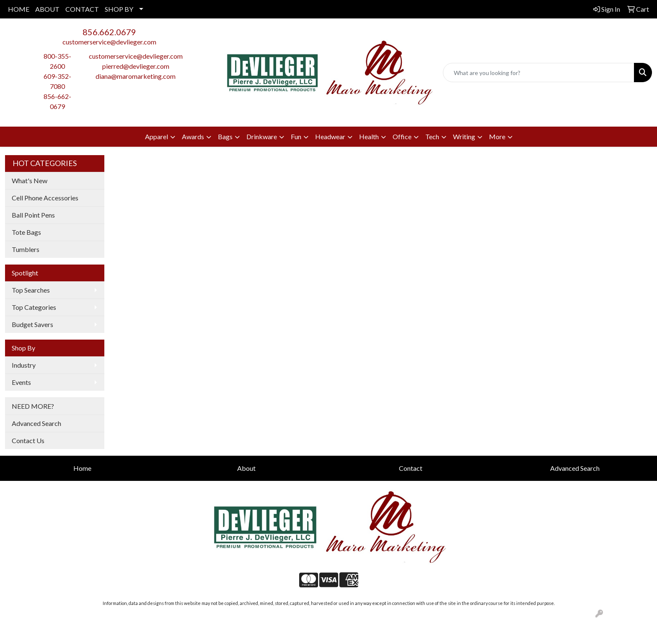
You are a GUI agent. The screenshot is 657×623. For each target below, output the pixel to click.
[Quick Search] (538, 72)
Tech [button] (432, 136)
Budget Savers (32, 324)
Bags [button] (225, 136)
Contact (410, 468)
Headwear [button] (330, 136)
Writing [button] (464, 136)
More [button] (497, 136)
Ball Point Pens (33, 215)
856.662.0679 (109, 32)
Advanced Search (36, 423)
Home (82, 468)
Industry (24, 365)
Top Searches (31, 290)
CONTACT (82, 9)
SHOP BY (119, 9)
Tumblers (25, 249)
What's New (29, 180)
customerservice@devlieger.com (109, 42)
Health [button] (369, 136)
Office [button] (402, 136)
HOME (18, 9)
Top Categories (34, 307)
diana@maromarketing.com (136, 76)
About (246, 468)
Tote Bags (26, 232)
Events (21, 382)
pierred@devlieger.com (135, 66)
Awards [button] (193, 136)
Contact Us (28, 440)
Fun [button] (296, 136)
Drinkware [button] (261, 136)
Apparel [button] (156, 136)
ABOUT (47, 9)
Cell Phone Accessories (45, 198)
